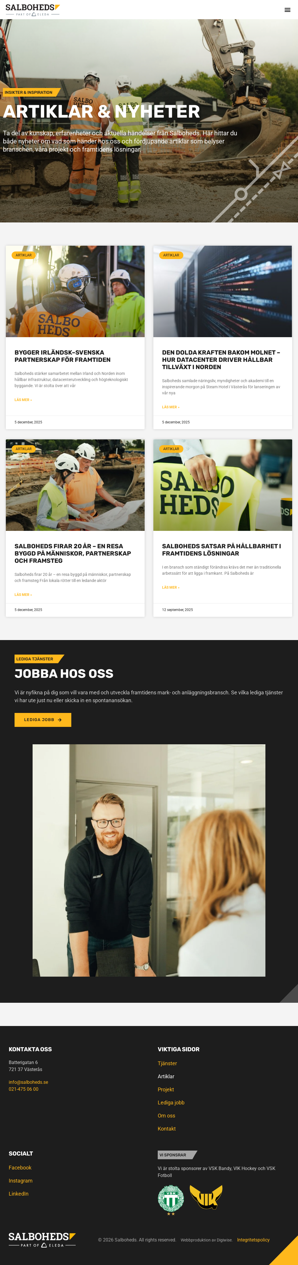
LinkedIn (19, 1194)
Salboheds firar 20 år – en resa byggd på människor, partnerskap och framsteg (73, 553)
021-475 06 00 (23, 1089)
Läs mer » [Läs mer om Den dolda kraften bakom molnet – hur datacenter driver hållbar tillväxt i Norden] (171, 407)
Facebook (20, 1168)
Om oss (166, 1116)
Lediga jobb (171, 1102)
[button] (287, 9)
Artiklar (166, 1076)
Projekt (166, 1089)
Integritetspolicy (253, 1240)
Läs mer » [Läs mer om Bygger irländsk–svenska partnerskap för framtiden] (23, 400)
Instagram (21, 1181)
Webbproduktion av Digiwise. (207, 1240)
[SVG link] (33, 10)
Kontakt (167, 1129)
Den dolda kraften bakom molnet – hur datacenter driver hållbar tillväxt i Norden (221, 360)
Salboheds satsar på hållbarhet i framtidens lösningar (221, 549)
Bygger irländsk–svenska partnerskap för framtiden (63, 356)
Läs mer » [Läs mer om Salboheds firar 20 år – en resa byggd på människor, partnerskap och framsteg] (23, 595)
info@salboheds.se (28, 1082)
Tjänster (167, 1063)
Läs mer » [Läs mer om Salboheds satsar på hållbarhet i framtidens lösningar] (171, 587)
